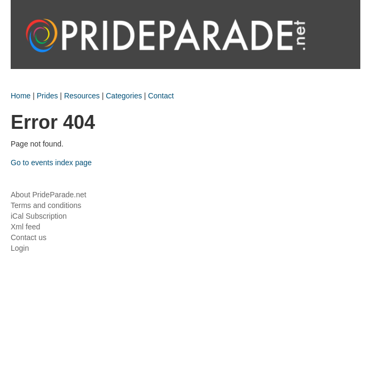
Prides (47, 95)
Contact (160, 95)
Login (20, 248)
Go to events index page (51, 162)
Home (20, 95)
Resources (82, 95)
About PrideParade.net (48, 194)
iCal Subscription (39, 216)
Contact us (28, 237)
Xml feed (25, 226)
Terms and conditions (46, 205)
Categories (124, 95)
